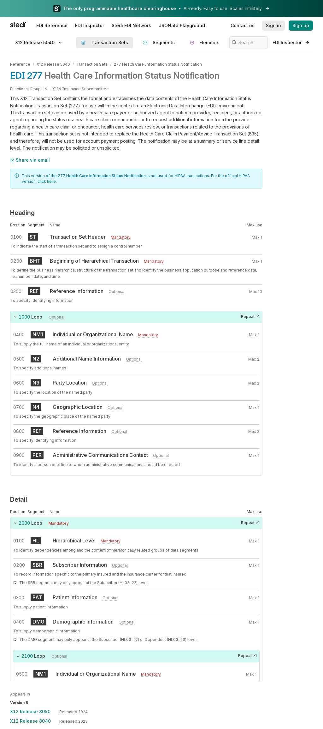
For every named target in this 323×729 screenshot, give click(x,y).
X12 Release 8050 (30, 711)
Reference (20, 64)
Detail (18, 499)
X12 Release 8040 (30, 721)
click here (47, 181)
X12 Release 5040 (53, 64)
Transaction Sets (92, 64)
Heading (22, 213)
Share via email (30, 160)
